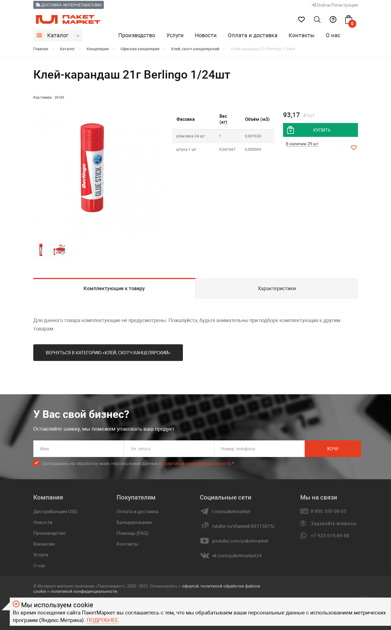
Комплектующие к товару (114, 288)
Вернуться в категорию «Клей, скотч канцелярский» (108, 353)
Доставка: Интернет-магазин (69, 4)
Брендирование (134, 522)
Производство (136, 35)
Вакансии (44, 544)
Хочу (333, 449)
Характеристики (277, 288)
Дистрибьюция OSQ (55, 511)
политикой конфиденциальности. (84, 591)
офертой (190, 586)
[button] (158, 174)
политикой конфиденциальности (196, 463)
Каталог (57, 35)
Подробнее (102, 620)
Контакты (302, 35)
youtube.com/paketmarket (240, 541)
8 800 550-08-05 (329, 511)
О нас (333, 35)
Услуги (175, 35)
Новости (206, 35)
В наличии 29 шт (302, 143)
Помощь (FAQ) (132, 533)
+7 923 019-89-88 (330, 535)
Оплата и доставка (253, 35)
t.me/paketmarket (231, 511)
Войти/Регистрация (335, 5)
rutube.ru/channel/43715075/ (243, 526)
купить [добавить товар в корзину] (322, 130)
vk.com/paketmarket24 (237, 556)
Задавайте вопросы (334, 523)
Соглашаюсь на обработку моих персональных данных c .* (138, 463)
